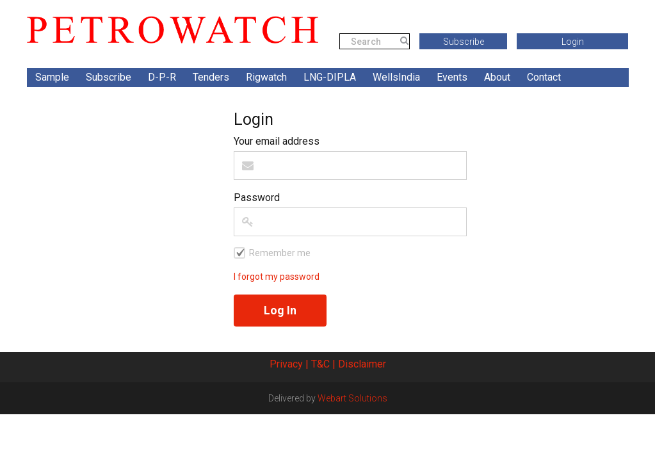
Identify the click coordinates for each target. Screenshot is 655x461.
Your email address (276, 141)
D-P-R (162, 77)
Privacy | (289, 364)
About (497, 77)
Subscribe (463, 41)
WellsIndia (396, 77)
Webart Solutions (352, 398)
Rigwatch (266, 77)
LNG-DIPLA (329, 77)
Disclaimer (362, 364)
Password (257, 197)
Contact (544, 77)
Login (573, 41)
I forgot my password (276, 276)
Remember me (280, 253)
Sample (52, 77)
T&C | (323, 364)
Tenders (211, 77)
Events (452, 77)
